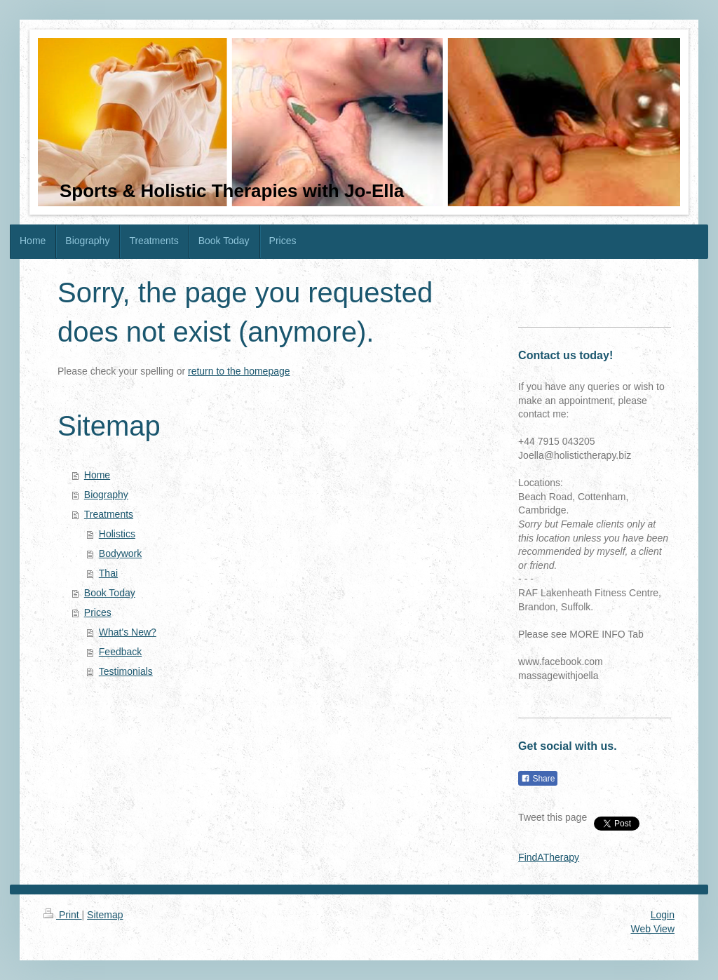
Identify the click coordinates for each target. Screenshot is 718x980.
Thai (108, 573)
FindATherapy (548, 857)
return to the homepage (239, 371)
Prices (97, 612)
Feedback (120, 651)
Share (538, 779)
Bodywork (120, 553)
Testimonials (126, 671)
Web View (652, 928)
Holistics (117, 533)
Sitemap (105, 914)
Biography (106, 494)
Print (62, 914)
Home (97, 475)
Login (663, 914)
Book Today (109, 592)
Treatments (108, 514)
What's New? (127, 632)
